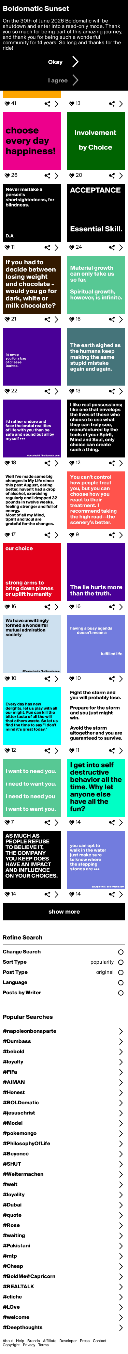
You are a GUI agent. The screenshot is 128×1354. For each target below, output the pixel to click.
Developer (68, 1341)
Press (85, 1341)
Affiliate (49, 1341)
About (8, 1341)
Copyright (11, 1345)
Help (20, 1341)
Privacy (29, 1345)
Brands (33, 1341)
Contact (99, 1341)
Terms (43, 1345)
